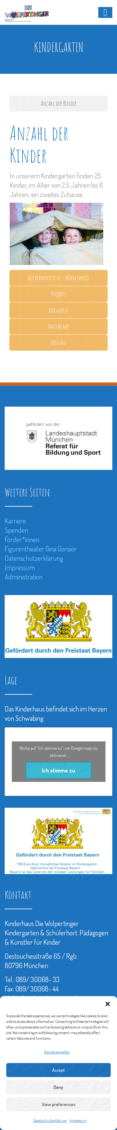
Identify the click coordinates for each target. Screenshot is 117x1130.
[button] (108, 1004)
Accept (58, 1070)
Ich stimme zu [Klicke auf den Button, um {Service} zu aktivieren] (58, 770)
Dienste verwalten (57, 1052)
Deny (58, 1087)
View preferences (59, 1104)
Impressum (78, 1120)
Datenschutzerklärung (49, 1120)
